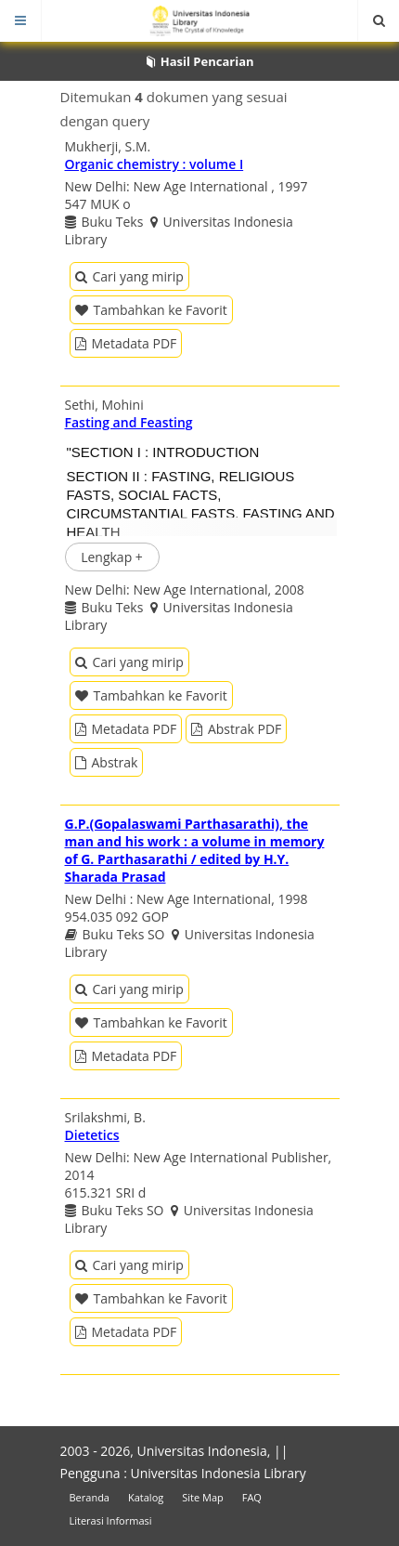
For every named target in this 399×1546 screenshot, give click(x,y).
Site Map (203, 1497)
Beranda (89, 1497)
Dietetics (92, 1135)
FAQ (252, 1497)
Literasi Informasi (111, 1520)
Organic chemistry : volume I (154, 164)
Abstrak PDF (236, 729)
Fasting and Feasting (129, 422)
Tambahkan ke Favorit (151, 310)
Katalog (145, 1497)
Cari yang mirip (129, 276)
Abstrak (106, 762)
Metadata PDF (126, 343)
